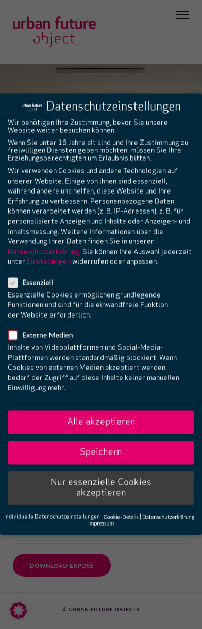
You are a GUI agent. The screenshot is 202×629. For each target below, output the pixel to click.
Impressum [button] (101, 503)
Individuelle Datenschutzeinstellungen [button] (52, 497)
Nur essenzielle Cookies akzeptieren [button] (101, 468)
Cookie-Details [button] (121, 497)
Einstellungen (49, 242)
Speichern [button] (101, 432)
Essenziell (34, 262)
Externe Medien (44, 314)
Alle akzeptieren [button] (101, 402)
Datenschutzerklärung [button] (168, 497)
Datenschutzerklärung (43, 232)
